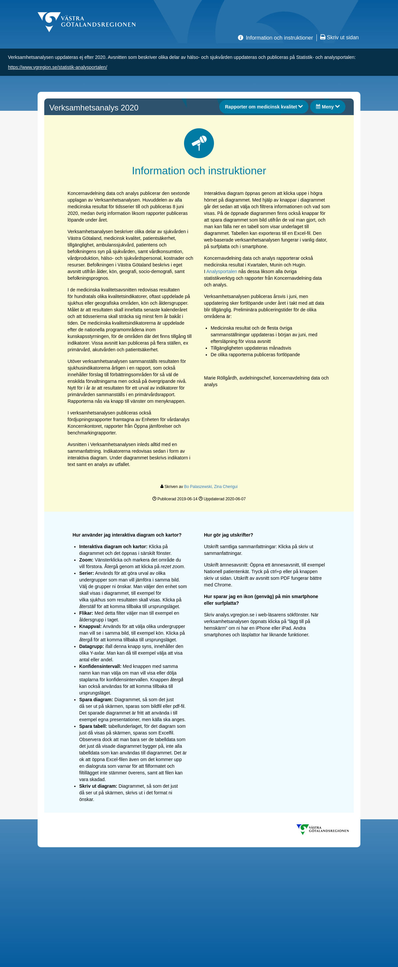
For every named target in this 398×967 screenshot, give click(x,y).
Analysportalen (221, 271)
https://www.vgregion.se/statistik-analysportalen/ (57, 67)
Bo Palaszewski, (199, 486)
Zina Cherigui (226, 486)
